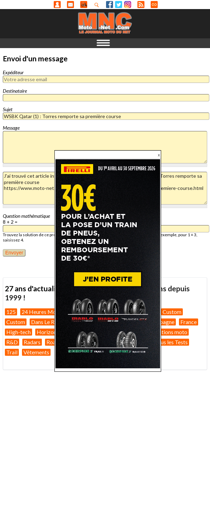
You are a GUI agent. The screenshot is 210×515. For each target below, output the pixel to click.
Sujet (8, 109)
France (188, 321)
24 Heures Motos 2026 (49, 311)
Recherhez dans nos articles (98, 4)
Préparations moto (164, 332)
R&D (12, 342)
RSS (140, 4)
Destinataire (15, 91)
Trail (11, 352)
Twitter (118, 4)
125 (11, 311)
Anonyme (57, 4)
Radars (32, 342)
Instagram (127, 4)
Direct (154, 4)
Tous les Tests (171, 342)
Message (11, 128)
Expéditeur (13, 72)
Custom (172, 311)
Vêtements (36, 352)
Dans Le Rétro (48, 321)
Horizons (48, 332)
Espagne (164, 321)
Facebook (109, 4)
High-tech (18, 332)
